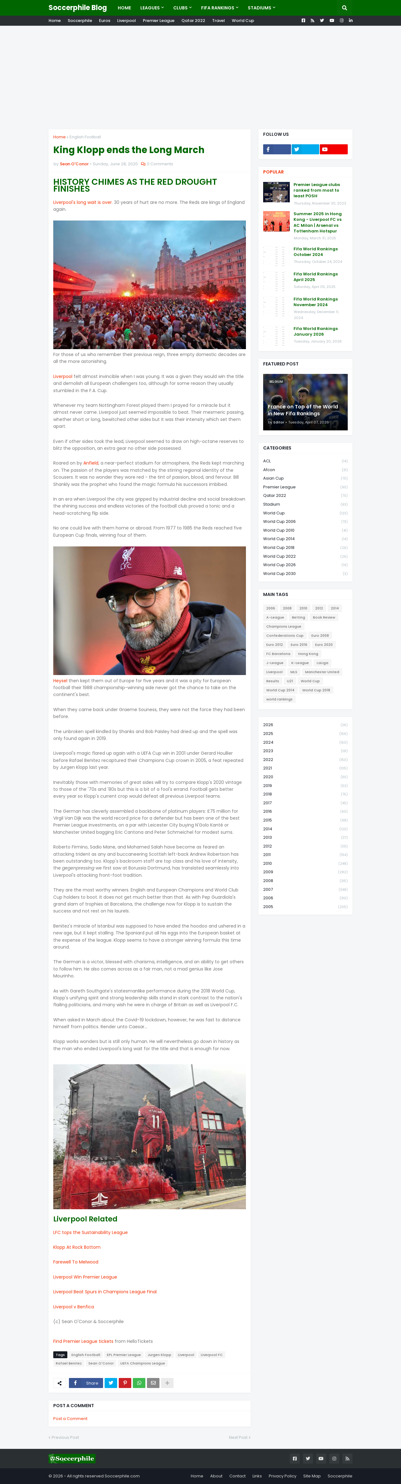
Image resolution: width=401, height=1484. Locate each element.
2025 (305, 734)
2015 (305, 820)
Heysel (60, 681)
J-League (275, 662)
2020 (305, 777)
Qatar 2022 (193, 21)
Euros (104, 21)
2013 (305, 837)
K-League (300, 662)
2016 (305, 811)
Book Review (324, 617)
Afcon (305, 470)
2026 (305, 725)
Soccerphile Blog (78, 8)
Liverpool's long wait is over (82, 202)
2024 (305, 742)
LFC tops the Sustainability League (90, 1232)
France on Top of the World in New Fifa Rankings (303, 410)
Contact (237, 1476)
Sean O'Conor (101, 1363)
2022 (305, 760)
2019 (305, 786)
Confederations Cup (285, 635)
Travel (218, 21)
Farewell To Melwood (75, 1262)
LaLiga (322, 662)
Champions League (283, 626)
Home (55, 21)
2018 (305, 794)
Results (272, 680)
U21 (290, 680)
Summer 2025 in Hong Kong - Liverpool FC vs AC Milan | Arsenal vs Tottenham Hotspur (318, 222)
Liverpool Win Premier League (85, 1277)
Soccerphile (80, 21)
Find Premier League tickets (83, 1341)
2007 (305, 889)
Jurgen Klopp (159, 1354)
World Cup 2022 (305, 556)
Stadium (305, 504)
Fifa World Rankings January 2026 (316, 331)
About (216, 1476)
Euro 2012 (274, 644)
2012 (319, 608)
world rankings (279, 699)
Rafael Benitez (69, 1363)
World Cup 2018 (305, 548)
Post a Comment (70, 1419)
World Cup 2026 (305, 565)
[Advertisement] (200, 77)
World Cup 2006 (305, 522)
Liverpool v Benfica (73, 1307)
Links (257, 1476)
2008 (287, 608)
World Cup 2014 (305, 539)
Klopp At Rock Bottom (77, 1247)
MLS (293, 671)
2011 (305, 855)
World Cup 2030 (305, 574)
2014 (335, 608)
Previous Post (65, 1437)
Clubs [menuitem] (180, 8)
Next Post (238, 1437)
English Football (85, 137)
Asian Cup (305, 478)
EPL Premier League (124, 1354)
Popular (273, 172)
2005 (305, 907)
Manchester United (322, 671)
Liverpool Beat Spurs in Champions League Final (105, 1292)
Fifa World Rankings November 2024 (316, 302)
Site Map (312, 1476)
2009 (305, 872)
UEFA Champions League (142, 1363)
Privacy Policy (282, 1476)
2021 (305, 768)
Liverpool (126, 21)
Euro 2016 (299, 644)
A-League (275, 617)
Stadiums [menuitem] (259, 8)
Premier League (158, 21)
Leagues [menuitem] (150, 8)
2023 (305, 751)
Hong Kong (308, 653)
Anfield (90, 463)
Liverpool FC (212, 1354)
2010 (303, 608)
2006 (270, 608)
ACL (305, 461)
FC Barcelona (278, 653)
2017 (305, 803)
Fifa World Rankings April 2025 (316, 277)
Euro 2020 (324, 644)
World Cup (243, 21)
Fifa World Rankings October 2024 (316, 252)
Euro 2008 (320, 635)
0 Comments (160, 164)
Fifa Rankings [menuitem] (217, 8)
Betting (298, 617)
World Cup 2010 (305, 530)
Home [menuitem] (124, 8)
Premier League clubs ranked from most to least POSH (317, 190)
